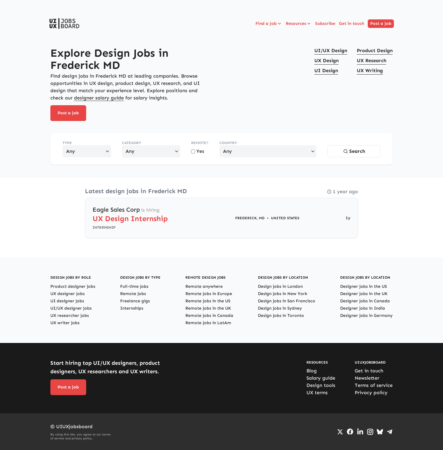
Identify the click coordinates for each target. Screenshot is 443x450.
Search (354, 151)
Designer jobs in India (362, 308)
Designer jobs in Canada (365, 301)
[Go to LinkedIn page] (360, 431)
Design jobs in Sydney (280, 308)
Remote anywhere (204, 286)
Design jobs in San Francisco (286, 301)
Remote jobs (133, 293)
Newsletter (367, 378)
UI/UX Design (330, 50)
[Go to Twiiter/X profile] (340, 432)
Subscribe (325, 23)
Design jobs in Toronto (281, 315)
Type (67, 143)
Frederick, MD (250, 218)
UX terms (317, 392)
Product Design (375, 50)
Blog (311, 371)
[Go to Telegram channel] (390, 432)
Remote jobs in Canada (209, 315)
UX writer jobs (64, 322)
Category (131, 143)
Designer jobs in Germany (366, 315)
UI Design (326, 70)
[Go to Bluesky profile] (380, 432)
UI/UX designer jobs (71, 308)
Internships (131, 308)
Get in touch (351, 23)
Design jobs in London (280, 286)
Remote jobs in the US (207, 301)
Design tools (320, 385)
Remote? (199, 143)
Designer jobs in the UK (363, 293)
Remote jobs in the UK (208, 308)
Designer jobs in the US (363, 286)
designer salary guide (99, 98)
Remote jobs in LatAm (208, 322)
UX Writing (370, 70)
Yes (197, 151)
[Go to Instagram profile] (370, 432)
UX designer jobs (67, 293)
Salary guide (320, 378)
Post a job (380, 23)
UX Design (326, 60)
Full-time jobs (134, 286)
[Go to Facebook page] (350, 431)
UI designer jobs (67, 301)
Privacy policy (371, 392)
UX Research (371, 60)
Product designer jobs (72, 286)
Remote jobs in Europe (208, 293)
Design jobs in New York (282, 293)
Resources (299, 23)
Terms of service (374, 385)
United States (285, 218)
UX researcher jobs (69, 315)
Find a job (268, 23)
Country (228, 143)
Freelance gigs (135, 301)
